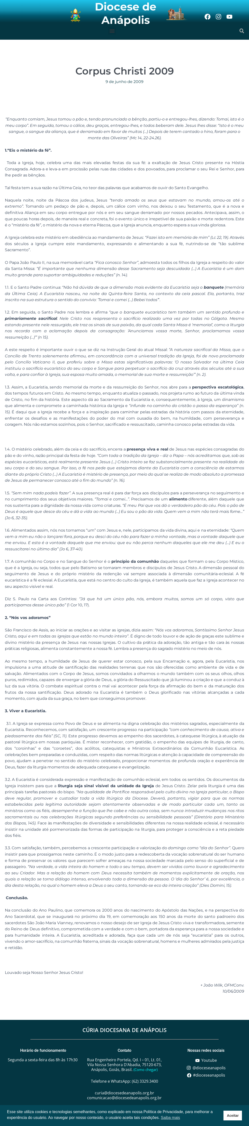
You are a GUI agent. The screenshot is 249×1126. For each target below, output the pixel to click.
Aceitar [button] (233, 1115)
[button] (112, 31)
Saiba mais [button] (170, 1118)
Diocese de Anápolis (125, 13)
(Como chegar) (145, 1069)
